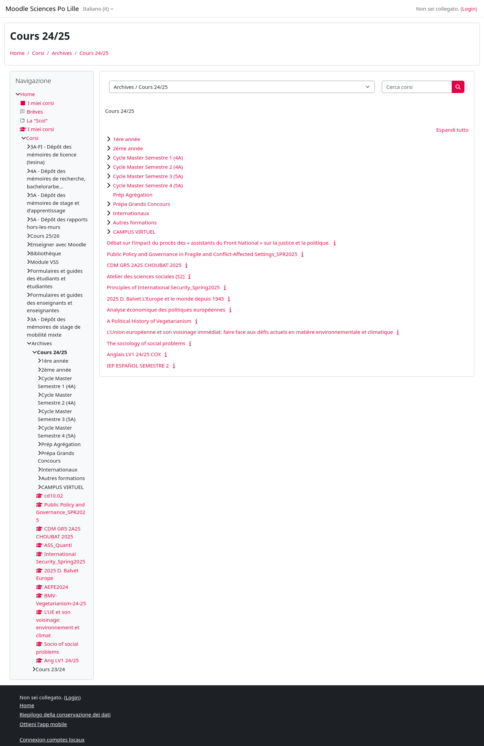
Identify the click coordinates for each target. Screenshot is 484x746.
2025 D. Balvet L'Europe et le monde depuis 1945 (165, 298)
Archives (62, 52)
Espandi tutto (452, 129)
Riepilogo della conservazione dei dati (65, 714)
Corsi (38, 52)
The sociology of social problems (146, 343)
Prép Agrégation (132, 194)
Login (468, 8)
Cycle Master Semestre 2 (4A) (148, 166)
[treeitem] (51, 381)
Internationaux (131, 213)
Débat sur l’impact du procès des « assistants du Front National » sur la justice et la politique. (218, 242)
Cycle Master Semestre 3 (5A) (148, 176)
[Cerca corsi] (417, 87)
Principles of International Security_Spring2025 (163, 287)
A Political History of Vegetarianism (149, 320)
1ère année (126, 139)
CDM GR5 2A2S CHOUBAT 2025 (144, 264)
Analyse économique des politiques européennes (166, 309)
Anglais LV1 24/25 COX (134, 354)
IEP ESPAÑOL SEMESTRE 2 (138, 365)
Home (17, 52)
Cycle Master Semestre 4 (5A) (148, 185)
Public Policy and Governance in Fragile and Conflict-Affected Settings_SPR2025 (202, 253)
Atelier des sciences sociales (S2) (145, 276)
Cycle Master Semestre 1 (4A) (148, 157)
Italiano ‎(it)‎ (96, 8)
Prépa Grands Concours (141, 203)
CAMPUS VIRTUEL (134, 231)
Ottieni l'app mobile (43, 724)
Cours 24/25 (93, 52)
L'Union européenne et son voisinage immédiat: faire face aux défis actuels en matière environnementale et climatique (250, 331)
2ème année (128, 148)
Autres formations (135, 222)
